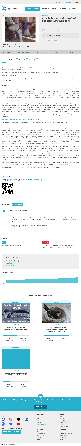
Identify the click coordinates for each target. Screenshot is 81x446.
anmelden (68, 2)
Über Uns (63, 9)
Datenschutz (63, 435)
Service (54, 9)
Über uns (39, 417)
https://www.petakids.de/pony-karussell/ (13, 120)
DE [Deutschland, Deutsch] (76, 2)
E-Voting (62, 424)
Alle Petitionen (41, 434)
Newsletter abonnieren (11, 432)
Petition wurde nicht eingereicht (19, 211)
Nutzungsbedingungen (66, 434)
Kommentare (33, 59)
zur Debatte (72, 238)
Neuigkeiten (22, 59)
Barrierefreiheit (64, 439)
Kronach (8, 15)
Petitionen (46, 9)
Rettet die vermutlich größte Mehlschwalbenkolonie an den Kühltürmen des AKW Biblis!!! (56, 329)
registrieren (59, 2)
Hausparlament (64, 422)
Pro (3, 242)
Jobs (38, 419)
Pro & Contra (12, 59)
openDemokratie (64, 420)
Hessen (56, 302)
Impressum (63, 437)
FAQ (61, 417)
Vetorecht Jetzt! (64, 426)
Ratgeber (39, 432)
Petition (4, 60)
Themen (39, 437)
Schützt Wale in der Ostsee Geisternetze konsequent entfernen (16, 328)
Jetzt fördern (40, 407)
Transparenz (63, 432)
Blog (38, 420)
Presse (39, 422)
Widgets (62, 419)
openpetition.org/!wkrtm (34, 180)
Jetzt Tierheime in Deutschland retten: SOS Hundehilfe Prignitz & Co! (15, 374)
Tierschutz (45, 15)
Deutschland (15, 302)
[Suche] (78, 9)
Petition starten (32, 9)
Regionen (39, 439)
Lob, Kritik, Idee (41, 424)
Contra (45, 242)
